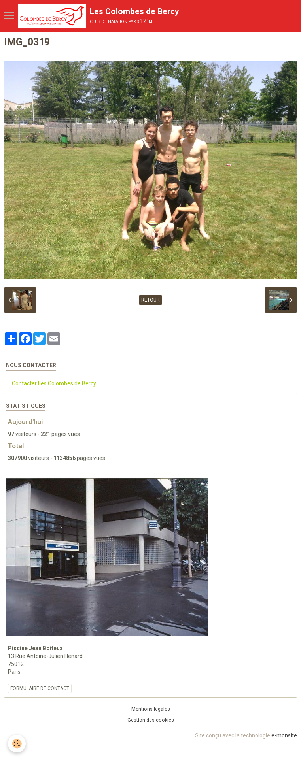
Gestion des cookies (150, 720)
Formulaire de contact (39, 688)
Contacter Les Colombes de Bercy (54, 383)
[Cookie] (17, 743)
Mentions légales (150, 709)
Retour (150, 300)
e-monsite (284, 735)
